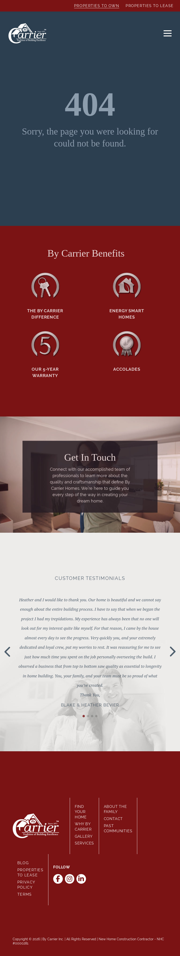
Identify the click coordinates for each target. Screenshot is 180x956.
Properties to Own (96, 6)
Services (84, 843)
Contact (113, 819)
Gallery (84, 836)
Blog (23, 863)
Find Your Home (81, 811)
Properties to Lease (150, 6)
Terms (24, 894)
